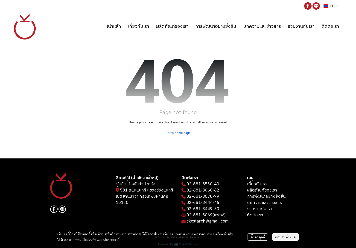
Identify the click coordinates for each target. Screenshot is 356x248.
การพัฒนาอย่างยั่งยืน (266, 196)
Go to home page (178, 132)
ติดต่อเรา (255, 215)
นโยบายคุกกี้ (111, 239)
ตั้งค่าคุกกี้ (258, 237)
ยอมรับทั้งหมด (285, 237)
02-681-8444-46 (203, 202)
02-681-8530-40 (203, 184)
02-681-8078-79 (203, 196)
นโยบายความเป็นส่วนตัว (80, 239)
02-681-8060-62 (203, 190)
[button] (331, 6)
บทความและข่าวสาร (264, 202)
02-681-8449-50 (203, 209)
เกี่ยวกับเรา (257, 184)
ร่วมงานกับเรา (259, 209)
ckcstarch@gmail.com (208, 221)
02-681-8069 (200, 215)
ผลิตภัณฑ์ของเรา (262, 190)
